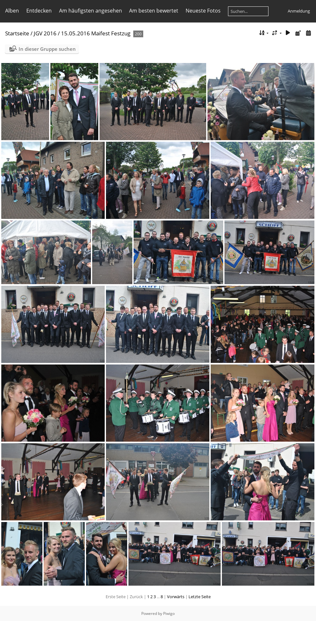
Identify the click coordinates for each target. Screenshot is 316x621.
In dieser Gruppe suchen (47, 49)
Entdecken (39, 10)
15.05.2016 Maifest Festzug (95, 33)
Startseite (17, 33)
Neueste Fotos (203, 10)
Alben (12, 10)
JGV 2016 (45, 33)
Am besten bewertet (153, 10)
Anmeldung (299, 11)
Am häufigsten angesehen (90, 10)
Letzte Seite (200, 596)
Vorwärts (175, 596)
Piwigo (169, 613)
